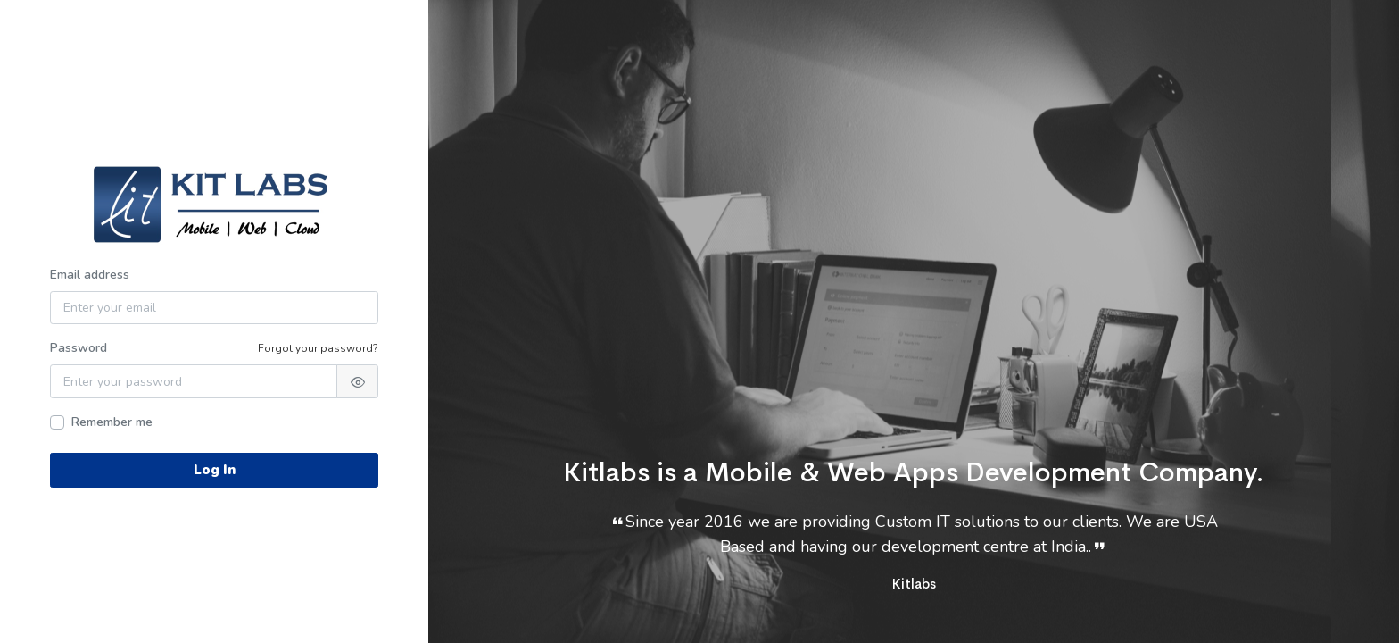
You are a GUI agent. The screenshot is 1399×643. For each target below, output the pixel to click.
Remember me (112, 421)
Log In (215, 470)
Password (78, 347)
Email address (89, 274)
